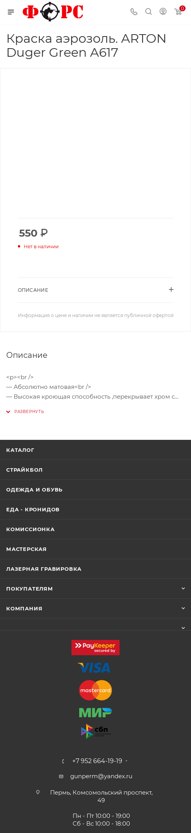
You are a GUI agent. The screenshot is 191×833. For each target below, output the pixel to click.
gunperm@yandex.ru (101, 776)
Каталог (20, 450)
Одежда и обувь (34, 489)
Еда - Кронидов (33, 509)
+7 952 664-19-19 (97, 761)
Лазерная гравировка (44, 569)
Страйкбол (24, 470)
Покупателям (29, 589)
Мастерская (26, 549)
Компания (24, 608)
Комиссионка (30, 529)
